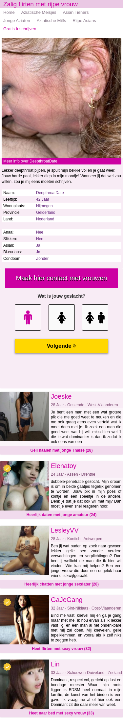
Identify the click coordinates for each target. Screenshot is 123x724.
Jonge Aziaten (16, 20)
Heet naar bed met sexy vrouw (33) (61, 713)
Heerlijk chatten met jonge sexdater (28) (61, 584)
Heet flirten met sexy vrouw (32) (61, 648)
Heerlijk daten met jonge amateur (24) (61, 514)
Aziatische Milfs (51, 20)
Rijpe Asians (84, 20)
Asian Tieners (76, 12)
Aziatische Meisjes (38, 12)
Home (9, 12)
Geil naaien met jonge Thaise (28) (61, 450)
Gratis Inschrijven (19, 28)
